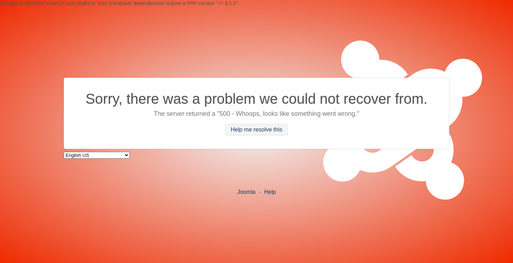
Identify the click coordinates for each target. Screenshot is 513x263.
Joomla (246, 192)
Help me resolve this (257, 130)
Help (270, 192)
